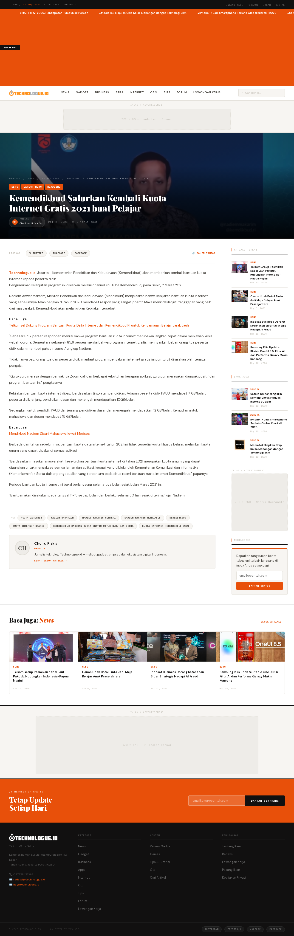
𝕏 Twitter (36, 253)
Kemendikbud (178, 517)
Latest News (50, 178)
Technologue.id (22, 273)
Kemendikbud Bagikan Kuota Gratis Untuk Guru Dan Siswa (93, 526)
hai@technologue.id (26, 884)
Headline (73, 178)
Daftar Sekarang (265, 801)
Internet (137, 92)
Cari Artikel (158, 878)
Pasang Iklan (231, 870)
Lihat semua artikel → (50, 560)
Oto (153, 92)
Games (155, 854)
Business (102, 92)
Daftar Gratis (259, 586)
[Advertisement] (157, 49)
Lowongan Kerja (207, 92)
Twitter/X (234, 929)
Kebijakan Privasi (234, 878)
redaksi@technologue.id (29, 879)
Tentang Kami (233, 5)
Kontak (280, 5)
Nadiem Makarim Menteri (99, 517)
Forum (182, 92)
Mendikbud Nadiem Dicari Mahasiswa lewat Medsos (49, 433)
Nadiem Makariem (62, 517)
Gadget (82, 92)
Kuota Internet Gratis (29, 526)
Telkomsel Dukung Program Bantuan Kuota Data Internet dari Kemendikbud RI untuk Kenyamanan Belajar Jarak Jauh (99, 325)
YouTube (255, 929)
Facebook (81, 253)
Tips (167, 92)
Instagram (211, 929)
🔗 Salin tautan (203, 253)
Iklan (267, 5)
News (65, 92)
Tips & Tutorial (160, 862)
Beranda (14, 178)
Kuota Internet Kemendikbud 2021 (165, 526)
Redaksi (253, 5)
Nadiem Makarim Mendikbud (142, 517)
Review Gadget (161, 846)
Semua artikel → (273, 621)
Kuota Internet (31, 517)
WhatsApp (59, 253)
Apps (119, 92)
